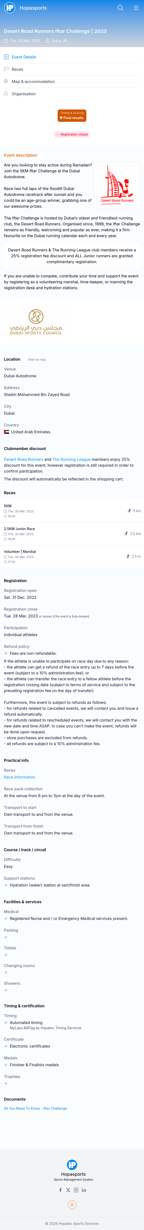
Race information (19, 777)
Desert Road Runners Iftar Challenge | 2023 (55, 31)
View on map (37, 359)
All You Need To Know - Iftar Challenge (35, 1108)
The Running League (71, 459)
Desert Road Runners (23, 459)
